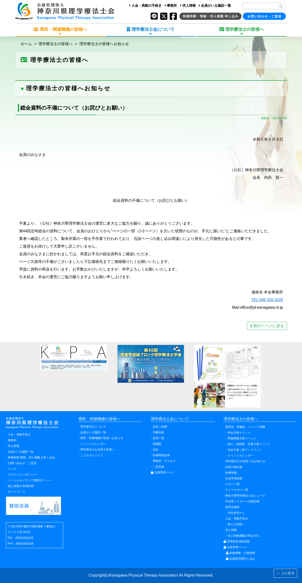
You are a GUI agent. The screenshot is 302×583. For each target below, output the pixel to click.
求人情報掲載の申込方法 (243, 535)
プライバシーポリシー (22, 474)
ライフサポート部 (236, 490)
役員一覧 (158, 438)
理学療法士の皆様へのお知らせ (245, 461)
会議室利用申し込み (240, 558)
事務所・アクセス (164, 461)
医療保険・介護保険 (240, 553)
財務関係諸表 (161, 455)
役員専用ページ (162, 472)
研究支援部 (232, 507)
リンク (12, 469)
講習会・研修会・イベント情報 (245, 427)
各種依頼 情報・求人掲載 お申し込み (31, 457)
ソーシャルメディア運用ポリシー (29, 480)
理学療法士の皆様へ (55, 44)
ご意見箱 (158, 466)
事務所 (171, 5)
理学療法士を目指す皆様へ (97, 449)
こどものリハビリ (91, 455)
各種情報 (231, 472)
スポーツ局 (232, 484)
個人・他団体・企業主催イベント (249, 444)
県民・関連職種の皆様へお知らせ (101, 438)
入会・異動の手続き (145, 5)
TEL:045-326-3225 (267, 300)
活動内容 (158, 432)
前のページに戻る (267, 326)
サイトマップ (16, 491)
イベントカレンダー (93, 443)
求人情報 (188, 5)
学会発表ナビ (236, 512)
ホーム (26, 44)
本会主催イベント (239, 432)
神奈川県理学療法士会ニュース (245, 495)
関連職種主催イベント (242, 438)
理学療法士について (93, 426)
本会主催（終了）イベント (245, 449)
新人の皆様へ (236, 524)
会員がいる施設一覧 (215, 5)
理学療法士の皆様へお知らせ (104, 44)
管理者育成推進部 (237, 541)
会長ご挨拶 (160, 426)
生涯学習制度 (233, 478)
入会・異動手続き (19, 434)
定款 (156, 449)
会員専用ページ (235, 547)
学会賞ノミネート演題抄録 (242, 501)
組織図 (157, 443)
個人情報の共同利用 (21, 486)
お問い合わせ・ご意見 (22, 463)
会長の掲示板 (233, 467)
